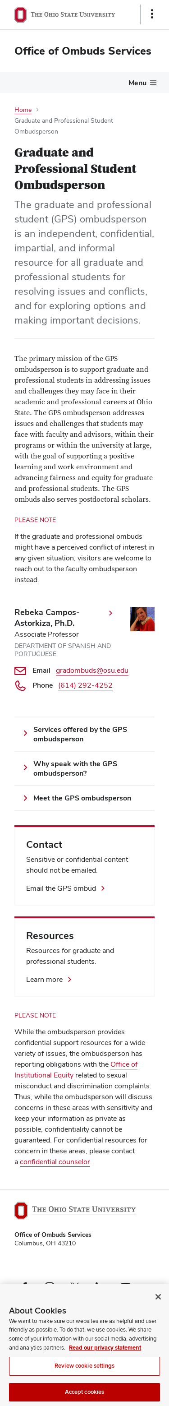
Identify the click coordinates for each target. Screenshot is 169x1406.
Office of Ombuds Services (82, 51)
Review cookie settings (84, 1374)
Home (23, 110)
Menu (137, 83)
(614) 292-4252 (85, 685)
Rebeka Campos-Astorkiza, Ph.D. (47, 617)
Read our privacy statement (105, 1356)
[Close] (158, 1305)
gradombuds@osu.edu (92, 670)
